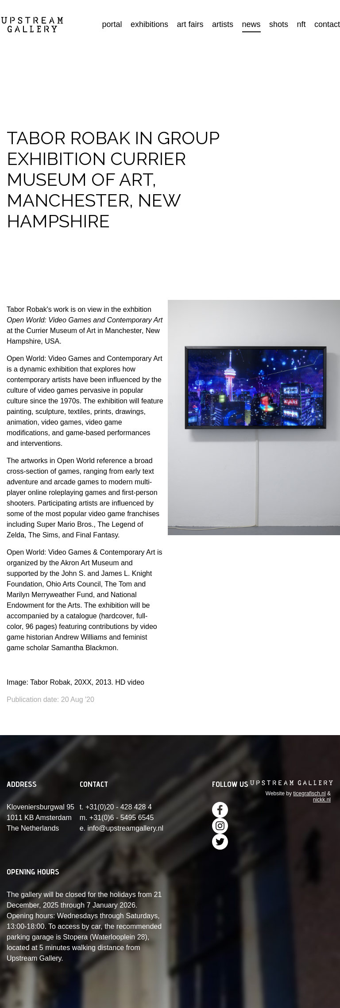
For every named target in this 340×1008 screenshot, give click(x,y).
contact (327, 24)
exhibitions (149, 24)
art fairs (190, 24)
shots (278, 24)
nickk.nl (322, 800)
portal (112, 24)
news (251, 24)
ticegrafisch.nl (309, 793)
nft (301, 24)
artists (222, 24)
